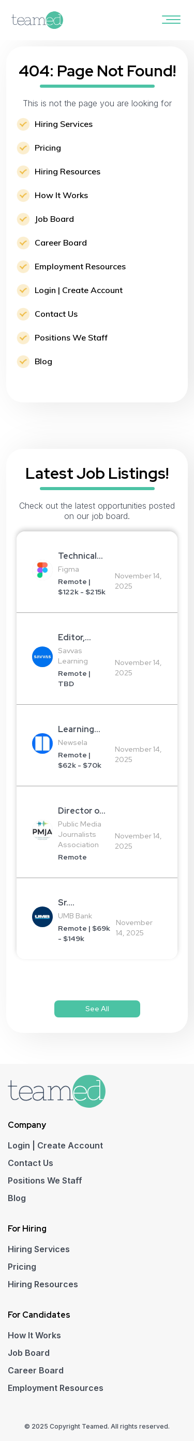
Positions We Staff (71, 337)
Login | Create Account (79, 290)
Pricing (48, 147)
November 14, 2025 (138, 581)
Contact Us (56, 314)
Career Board (61, 242)
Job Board (54, 219)
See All (97, 1008)
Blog (43, 361)
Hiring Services (64, 124)
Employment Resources (80, 266)
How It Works (61, 195)
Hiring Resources (67, 171)
